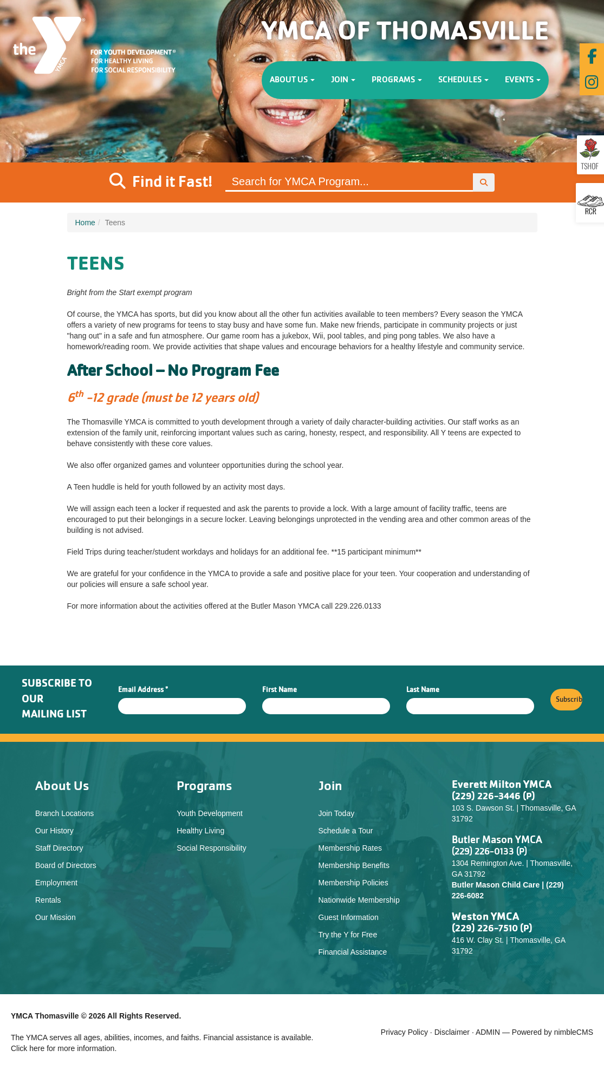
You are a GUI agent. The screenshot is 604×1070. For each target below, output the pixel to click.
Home (85, 222)
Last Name (422, 690)
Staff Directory (59, 848)
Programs (397, 80)
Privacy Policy (404, 1032)
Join (343, 80)
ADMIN (488, 1032)
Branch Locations (64, 813)
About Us (292, 80)
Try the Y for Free (348, 934)
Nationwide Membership (359, 900)
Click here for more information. (63, 1048)
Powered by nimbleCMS (552, 1032)
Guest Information (349, 917)
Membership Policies (353, 882)
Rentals (48, 900)
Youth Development (210, 813)
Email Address (143, 690)
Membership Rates (350, 848)
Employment (56, 882)
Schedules (463, 80)
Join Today (337, 813)
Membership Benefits (354, 865)
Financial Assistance (353, 952)
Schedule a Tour (346, 830)
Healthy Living (200, 830)
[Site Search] (349, 182)
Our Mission (55, 917)
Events (523, 80)
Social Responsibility (211, 848)
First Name (279, 690)
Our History (54, 830)
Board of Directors (65, 865)
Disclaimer (452, 1032)
